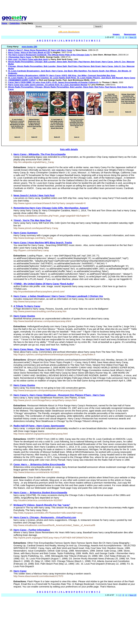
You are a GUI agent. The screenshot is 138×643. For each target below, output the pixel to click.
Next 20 (132, 37)
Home (4, 23)
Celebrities (14, 23)
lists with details (69, 149)
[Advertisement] (69, 8)
